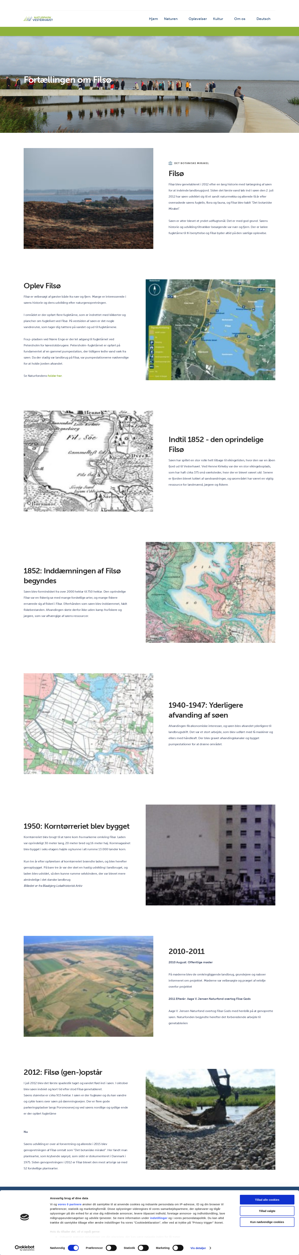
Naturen (180, 20)
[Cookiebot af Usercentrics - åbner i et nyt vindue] (24, 1247)
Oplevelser (204, 20)
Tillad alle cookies (267, 1199)
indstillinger (159, 1217)
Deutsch (264, 20)
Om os (242, 20)
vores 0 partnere (70, 1203)
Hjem (164, 20)
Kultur (222, 20)
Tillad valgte (267, 1210)
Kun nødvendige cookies (267, 1221)
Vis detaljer (198, 1247)
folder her (55, 376)
